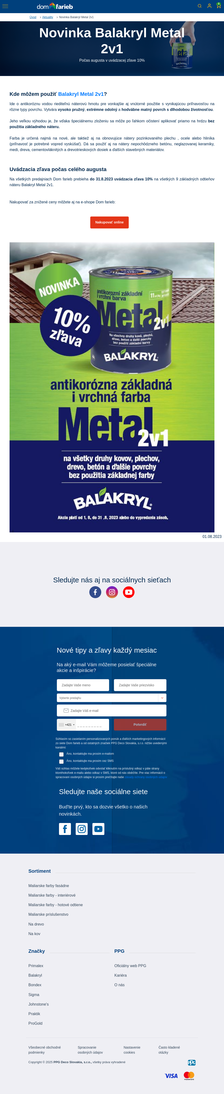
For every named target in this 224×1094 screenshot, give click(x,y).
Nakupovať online (109, 222)
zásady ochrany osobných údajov (146, 777)
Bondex (34, 985)
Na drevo (36, 924)
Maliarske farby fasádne (48, 886)
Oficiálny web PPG (130, 966)
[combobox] (66, 725)
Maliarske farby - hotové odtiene (55, 905)
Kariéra (120, 975)
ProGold (35, 1023)
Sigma (33, 995)
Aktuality (47, 17)
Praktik (34, 1014)
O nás (119, 985)
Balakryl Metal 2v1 (81, 94)
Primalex (35, 966)
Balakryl (35, 975)
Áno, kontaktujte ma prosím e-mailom (90, 753)
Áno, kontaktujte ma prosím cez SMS (89, 761)
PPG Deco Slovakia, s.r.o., (72, 1062)
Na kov (34, 934)
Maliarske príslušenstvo (48, 914)
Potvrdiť (140, 724)
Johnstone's (38, 1004)
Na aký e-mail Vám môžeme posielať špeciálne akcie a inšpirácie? (107, 667)
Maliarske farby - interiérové (51, 895)
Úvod (33, 17)
